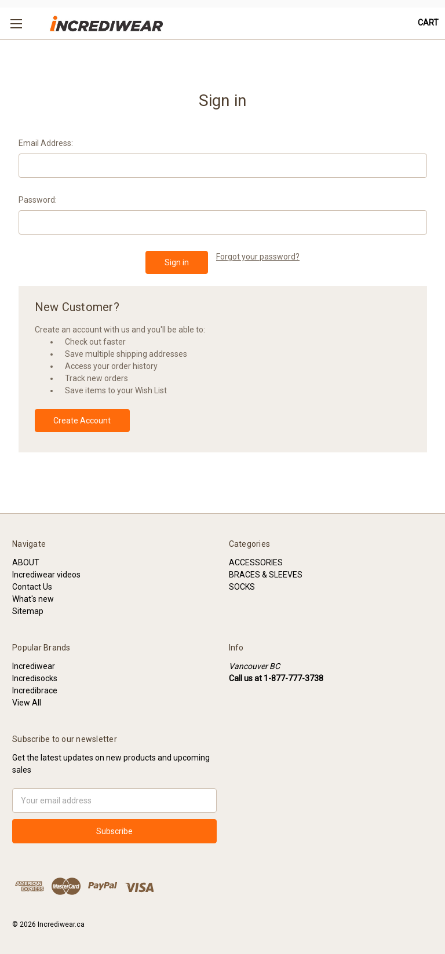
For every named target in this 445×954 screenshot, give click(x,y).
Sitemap (27, 611)
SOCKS (242, 586)
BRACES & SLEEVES (265, 574)
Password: (38, 199)
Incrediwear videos (46, 574)
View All (26, 702)
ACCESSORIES (256, 562)
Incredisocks (34, 678)
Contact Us (32, 586)
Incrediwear (33, 666)
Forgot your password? (258, 256)
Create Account (82, 420)
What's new (33, 599)
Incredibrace (34, 690)
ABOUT (25, 562)
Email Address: (46, 143)
